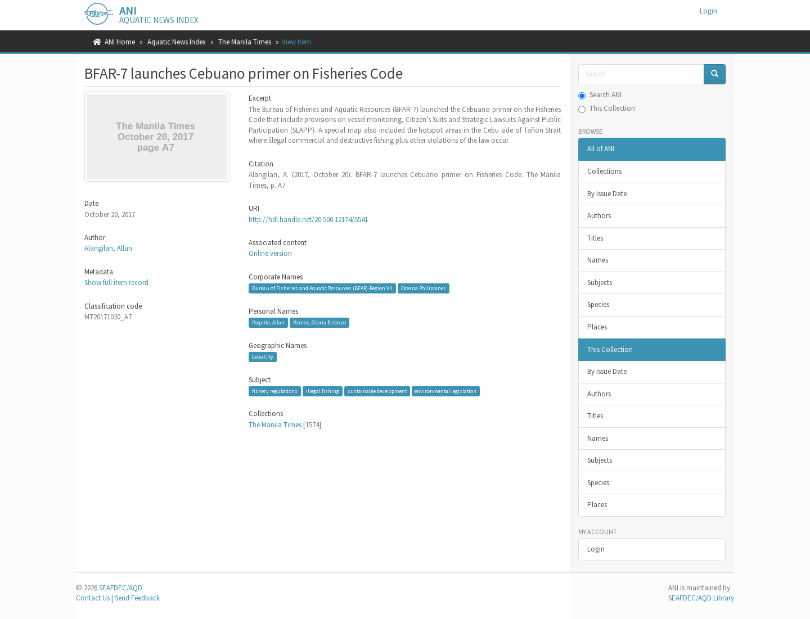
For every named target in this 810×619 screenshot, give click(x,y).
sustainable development (377, 391)
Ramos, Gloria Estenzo (319, 322)
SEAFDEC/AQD (120, 588)
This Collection (606, 108)
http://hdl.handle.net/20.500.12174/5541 (308, 219)
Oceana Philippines (423, 288)
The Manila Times (244, 42)
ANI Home (120, 42)
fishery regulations (275, 391)
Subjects (599, 282)
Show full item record (116, 282)
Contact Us (93, 598)
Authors (599, 215)
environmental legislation (445, 391)
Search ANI (600, 95)
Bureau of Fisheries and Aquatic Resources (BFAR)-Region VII (322, 288)
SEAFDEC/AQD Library (701, 598)
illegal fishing (322, 391)
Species (598, 304)
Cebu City (262, 356)
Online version (270, 253)
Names (597, 260)
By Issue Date (607, 193)
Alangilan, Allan (108, 248)
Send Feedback (137, 598)
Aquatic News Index (176, 42)
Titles (595, 238)
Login (596, 549)
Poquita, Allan (268, 322)
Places (597, 327)
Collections (604, 171)
